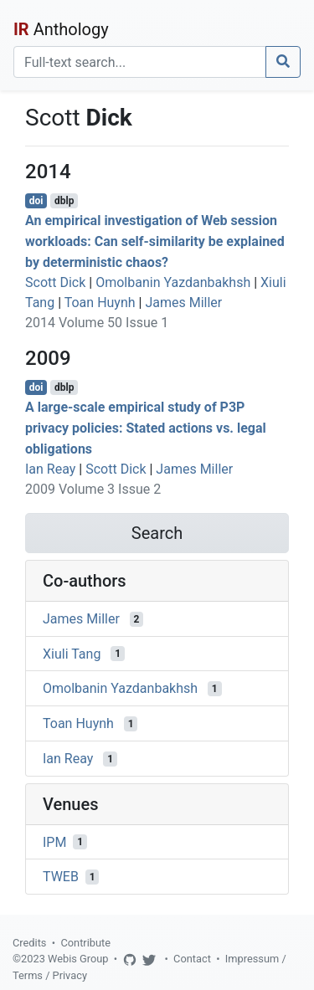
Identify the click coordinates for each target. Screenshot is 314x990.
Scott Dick (55, 282)
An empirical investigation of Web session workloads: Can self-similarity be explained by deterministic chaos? (155, 241)
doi (36, 201)
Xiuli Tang (71, 653)
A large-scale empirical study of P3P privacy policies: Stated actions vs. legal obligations (145, 428)
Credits (29, 942)
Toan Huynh (100, 302)
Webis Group (78, 958)
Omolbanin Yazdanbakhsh (172, 282)
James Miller (183, 302)
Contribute (85, 942)
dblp (64, 201)
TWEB (61, 877)
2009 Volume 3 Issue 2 (93, 489)
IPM (54, 841)
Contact (192, 958)
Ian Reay (50, 469)
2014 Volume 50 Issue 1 (96, 323)
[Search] (139, 62)
